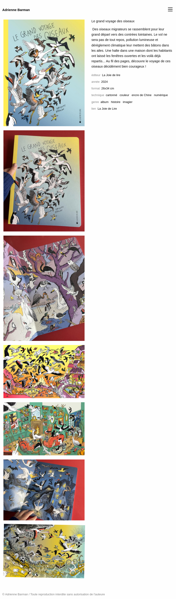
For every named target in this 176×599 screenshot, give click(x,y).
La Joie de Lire (107, 108)
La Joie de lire (111, 75)
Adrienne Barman (16, 10)
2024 (104, 81)
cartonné (111, 95)
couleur (124, 95)
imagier (127, 102)
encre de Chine (141, 95)
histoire (115, 102)
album (105, 102)
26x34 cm (107, 88)
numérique (161, 95)
